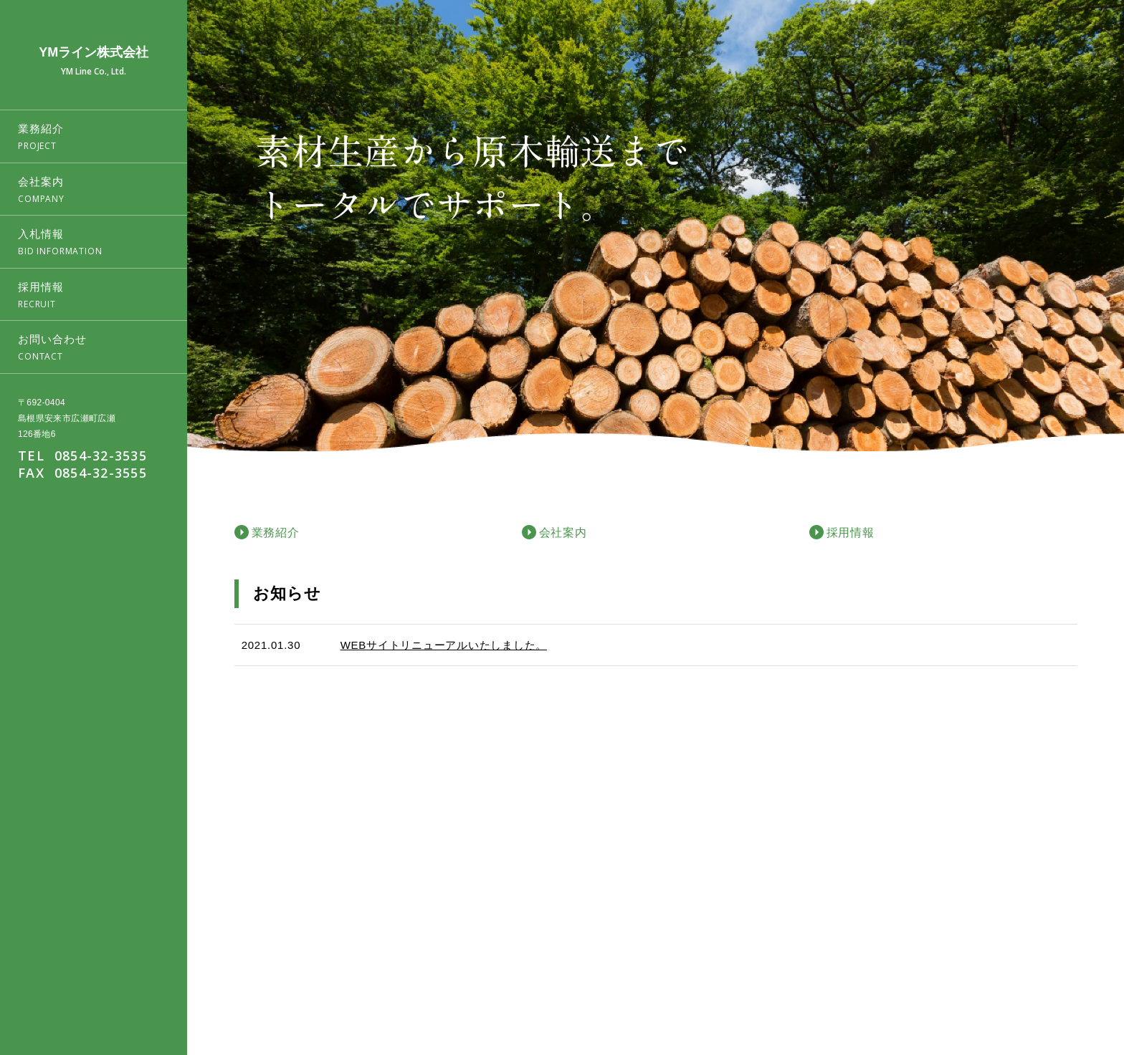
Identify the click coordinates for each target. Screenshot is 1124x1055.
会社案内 (910, 981)
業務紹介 (859, 981)
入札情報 (960, 981)
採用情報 (1011, 981)
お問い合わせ (1072, 981)
